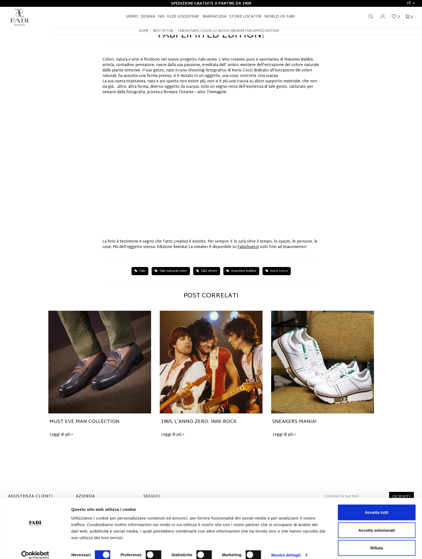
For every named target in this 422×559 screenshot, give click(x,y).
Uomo (132, 16)
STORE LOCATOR (245, 16)
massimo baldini (241, 271)
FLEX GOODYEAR (183, 16)
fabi (140, 271)
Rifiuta (376, 541)
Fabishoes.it (248, 247)
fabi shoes (206, 271)
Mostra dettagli (286, 548)
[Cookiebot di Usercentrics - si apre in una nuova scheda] (35, 548)
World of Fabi (279, 16)
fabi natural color (171, 271)
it (411, 3)
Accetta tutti (377, 505)
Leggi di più (61, 435)
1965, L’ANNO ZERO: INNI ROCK (199, 421)
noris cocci (276, 271)
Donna (148, 16)
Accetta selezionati (376, 523)
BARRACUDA (214, 16)
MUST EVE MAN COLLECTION (84, 421)
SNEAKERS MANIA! (294, 421)
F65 (161, 16)
